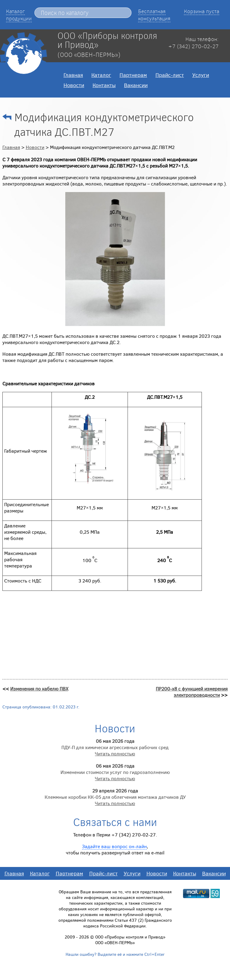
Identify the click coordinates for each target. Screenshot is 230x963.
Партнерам (133, 74)
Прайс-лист (169, 74)
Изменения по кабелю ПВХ (39, 688)
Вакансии (136, 85)
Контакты (104, 85)
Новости (73, 85)
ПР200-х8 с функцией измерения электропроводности (192, 691)
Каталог (101, 74)
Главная (73, 74)
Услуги (200, 74)
